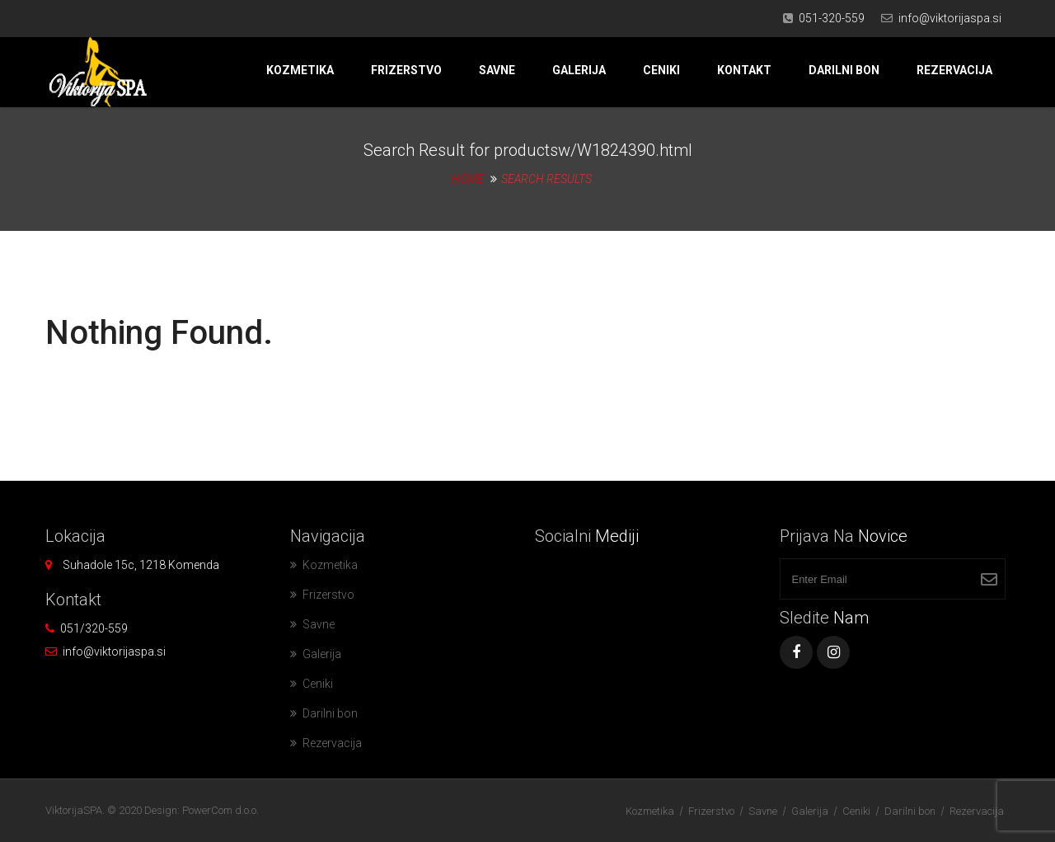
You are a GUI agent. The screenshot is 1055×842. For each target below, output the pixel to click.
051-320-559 (832, 18)
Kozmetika (300, 70)
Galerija (579, 70)
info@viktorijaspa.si (949, 18)
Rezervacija (954, 70)
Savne (497, 70)
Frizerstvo (406, 70)
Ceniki (661, 70)
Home (468, 179)
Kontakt (744, 70)
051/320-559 (94, 628)
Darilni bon (844, 70)
